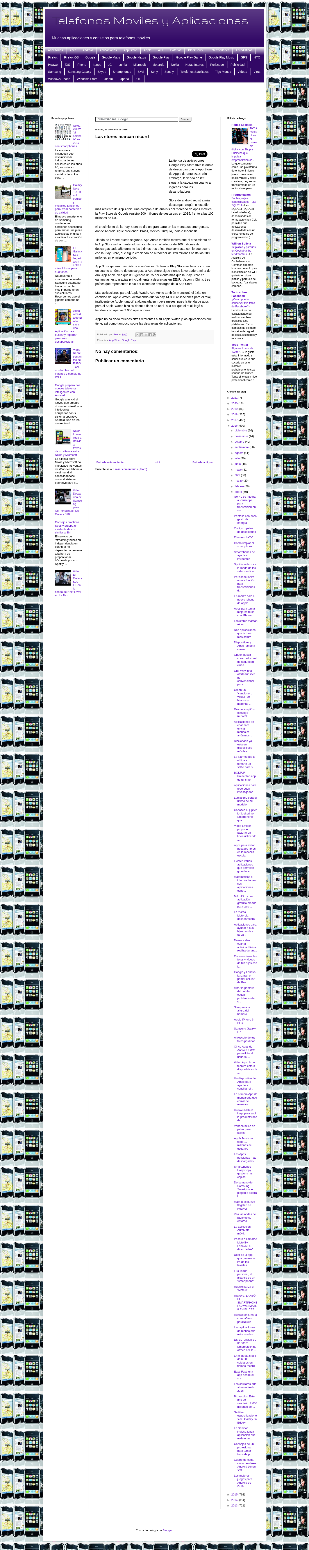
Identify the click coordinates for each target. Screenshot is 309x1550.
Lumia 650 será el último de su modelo (245, 801)
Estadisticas (244, 50)
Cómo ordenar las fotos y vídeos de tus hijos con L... (245, 961)
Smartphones (122, 71)
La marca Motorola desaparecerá (244, 915)
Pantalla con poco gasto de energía (245, 519)
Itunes (97, 64)
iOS (67, 64)
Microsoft (139, 64)
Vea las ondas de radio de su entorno (245, 1217)
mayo (238, 469)
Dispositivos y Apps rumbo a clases (244, 646)
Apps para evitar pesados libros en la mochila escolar (245, 850)
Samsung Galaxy (79, 71)
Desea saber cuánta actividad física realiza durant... (245, 945)
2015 (235, 1494)
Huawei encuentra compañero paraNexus (245, 1318)
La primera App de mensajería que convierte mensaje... (245, 1099)
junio (238, 464)
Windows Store (87, 79)
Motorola (158, 64)
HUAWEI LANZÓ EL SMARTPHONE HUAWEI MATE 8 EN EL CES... (245, 1302)
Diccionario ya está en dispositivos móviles (243, 746)
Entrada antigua (203, 462)
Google (90, 57)
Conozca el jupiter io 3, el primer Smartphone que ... (245, 815)
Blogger (167, 1530)
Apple (148, 50)
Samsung (54, 71)
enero (239, 491)
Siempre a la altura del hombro (242, 1011)
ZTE (138, 79)
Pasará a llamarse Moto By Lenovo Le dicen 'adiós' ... (245, 1244)
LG (110, 64)
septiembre (242, 447)
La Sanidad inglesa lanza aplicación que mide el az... (244, 1433)
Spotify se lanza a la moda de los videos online (245, 568)
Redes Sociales (242, 124)
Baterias (175, 50)
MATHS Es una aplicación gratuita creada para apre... (245, 901)
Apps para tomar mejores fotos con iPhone (244, 612)
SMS (141, 71)
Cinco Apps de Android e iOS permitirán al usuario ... (244, 1052)
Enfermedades (219, 50)
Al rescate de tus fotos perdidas (244, 1039)
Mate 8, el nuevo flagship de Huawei (244, 1205)
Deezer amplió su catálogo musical (245, 713)
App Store (130, 50)
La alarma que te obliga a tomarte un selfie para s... (244, 762)
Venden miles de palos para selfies (244, 1129)
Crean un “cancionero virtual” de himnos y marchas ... (243, 696)
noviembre (242, 436)
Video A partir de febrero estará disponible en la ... (245, 1067)
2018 (235, 414)
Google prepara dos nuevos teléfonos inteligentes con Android (67, 390)
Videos (242, 71)
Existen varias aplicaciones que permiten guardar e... (244, 866)
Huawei (53, 64)
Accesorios (55, 50)
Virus (257, 71)
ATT (161, 50)
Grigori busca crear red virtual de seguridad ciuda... (245, 660)
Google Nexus (136, 57)
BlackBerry (195, 50)
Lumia (122, 64)
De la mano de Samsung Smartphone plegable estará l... (245, 1189)
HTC (257, 57)
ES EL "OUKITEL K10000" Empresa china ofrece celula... (245, 1345)
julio (238, 458)
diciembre (241, 430)
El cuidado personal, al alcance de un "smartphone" (244, 1276)
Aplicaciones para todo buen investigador (245, 788)
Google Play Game (189, 57)
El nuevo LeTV (243, 537)
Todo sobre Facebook (239, 294)
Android (87, 50)
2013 (235, 1505)
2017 (235, 420)
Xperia (124, 79)
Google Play (161, 57)
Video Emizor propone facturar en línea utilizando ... (245, 832)
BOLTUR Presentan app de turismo (245, 776)
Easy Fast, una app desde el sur (244, 1375)
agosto (239, 453)
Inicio (158, 462)
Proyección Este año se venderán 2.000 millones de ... (245, 1401)
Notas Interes (194, 64)
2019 (235, 409)
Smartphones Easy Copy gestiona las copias (243, 1172)
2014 (235, 1500)
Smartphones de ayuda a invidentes (244, 555)
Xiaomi (109, 79)
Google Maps (111, 57)
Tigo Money (223, 71)
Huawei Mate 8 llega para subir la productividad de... (245, 1115)
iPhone (81, 64)
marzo (239, 480)
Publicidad (237, 64)
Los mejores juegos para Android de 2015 (243, 1481)
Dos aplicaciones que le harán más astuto (244, 633)
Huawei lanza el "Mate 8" (244, 1288)
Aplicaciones (108, 50)
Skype (102, 71)
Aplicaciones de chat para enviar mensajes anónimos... (244, 728)
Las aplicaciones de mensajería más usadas (244, 1331)
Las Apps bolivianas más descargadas (245, 1157)
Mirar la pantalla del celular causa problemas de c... (244, 994)
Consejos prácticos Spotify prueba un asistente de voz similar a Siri (67, 527)
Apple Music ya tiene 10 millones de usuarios (243, 1143)
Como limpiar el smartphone (244, 544)
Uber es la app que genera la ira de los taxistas (244, 1260)
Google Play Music (221, 57)
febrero (240, 486)
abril (238, 475)
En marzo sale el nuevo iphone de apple (244, 599)
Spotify (169, 71)
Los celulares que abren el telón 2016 (245, 1387)
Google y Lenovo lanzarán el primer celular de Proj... (244, 977)
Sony (154, 71)
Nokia (175, 64)
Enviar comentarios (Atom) (130, 469)
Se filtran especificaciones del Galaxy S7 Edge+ (245, 1417)
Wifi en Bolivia (241, 243)
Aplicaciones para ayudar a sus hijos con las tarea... (245, 930)
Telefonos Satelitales (194, 71)
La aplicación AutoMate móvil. (242, 1230)
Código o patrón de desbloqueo (245, 530)
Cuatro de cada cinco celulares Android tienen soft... (245, 1465)
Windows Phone (59, 79)
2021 (235, 397)
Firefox (53, 57)
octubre (240, 441)
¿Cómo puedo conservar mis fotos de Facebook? (243, 303)
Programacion (241, 194)
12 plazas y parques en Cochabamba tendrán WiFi (244, 251)
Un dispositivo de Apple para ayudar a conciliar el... (245, 1083)
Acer (73, 50)
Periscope (217, 64)
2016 (235, 425)
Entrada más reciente (110, 462)
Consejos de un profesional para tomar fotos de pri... (244, 1449)
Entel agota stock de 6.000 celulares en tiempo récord (245, 1361)
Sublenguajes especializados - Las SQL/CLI (244, 202)
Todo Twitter (240, 344)
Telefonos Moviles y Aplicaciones (150, 20)
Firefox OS (71, 57)
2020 (235, 403)
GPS (244, 57)
